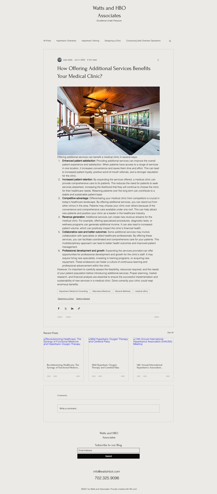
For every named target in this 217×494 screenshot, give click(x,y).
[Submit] (108, 456)
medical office (141, 291)
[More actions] (158, 59)
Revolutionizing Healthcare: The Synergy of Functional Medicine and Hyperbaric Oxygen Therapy (63, 366)
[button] (170, 41)
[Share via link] (79, 308)
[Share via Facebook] (58, 308)
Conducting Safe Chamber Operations (143, 40)
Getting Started (83, 298)
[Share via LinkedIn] (72, 308)
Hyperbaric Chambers (66, 40)
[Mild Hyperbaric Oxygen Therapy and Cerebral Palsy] (109, 349)
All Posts (47, 40)
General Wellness (123, 291)
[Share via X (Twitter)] (65, 308)
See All (170, 332)
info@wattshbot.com (106, 471)
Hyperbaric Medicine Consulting (73, 291)
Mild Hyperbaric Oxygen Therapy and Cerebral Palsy (105, 366)
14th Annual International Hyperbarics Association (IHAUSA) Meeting (149, 366)
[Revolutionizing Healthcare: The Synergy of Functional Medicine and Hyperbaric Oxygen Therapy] (64, 349)
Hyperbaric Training (90, 40)
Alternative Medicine (101, 291)
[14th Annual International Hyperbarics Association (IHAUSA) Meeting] (153, 349)
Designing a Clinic (113, 40)
